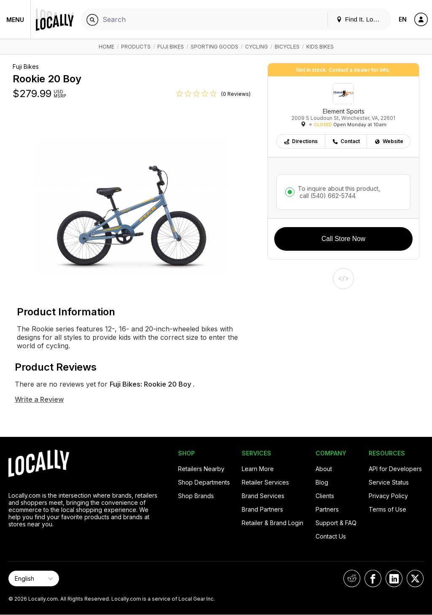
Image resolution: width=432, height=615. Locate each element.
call (327, 195)
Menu (15, 19)
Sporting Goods (214, 46)
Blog (322, 482)
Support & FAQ (336, 522)
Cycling (256, 46)
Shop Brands (196, 495)
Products (136, 46)
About (324, 468)
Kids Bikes (320, 46)
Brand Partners (262, 509)
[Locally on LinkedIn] (394, 578)
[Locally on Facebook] (372, 578)
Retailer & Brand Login (272, 522)
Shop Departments (204, 482)
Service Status (389, 482)
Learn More (258, 468)
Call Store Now (343, 238)
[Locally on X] (415, 578)
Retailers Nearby (201, 468)
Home (106, 46)
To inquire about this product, (339, 192)
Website (388, 141)
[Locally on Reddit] (351, 578)
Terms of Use (387, 509)
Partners (327, 509)
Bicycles (287, 46)
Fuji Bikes (170, 46)
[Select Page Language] (33, 578)
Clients (325, 495)
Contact (346, 141)
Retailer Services (265, 482)
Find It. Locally (361, 19)
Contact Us (331, 536)
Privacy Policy (388, 495)
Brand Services (263, 495)
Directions (301, 141)
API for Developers (395, 468)
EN (403, 19)
